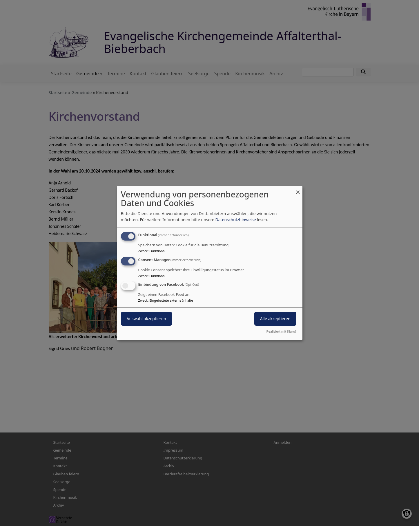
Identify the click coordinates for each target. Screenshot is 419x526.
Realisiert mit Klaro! (281, 331)
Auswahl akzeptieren (146, 319)
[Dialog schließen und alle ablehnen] (298, 189)
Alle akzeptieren (275, 319)
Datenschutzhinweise (235, 219)
